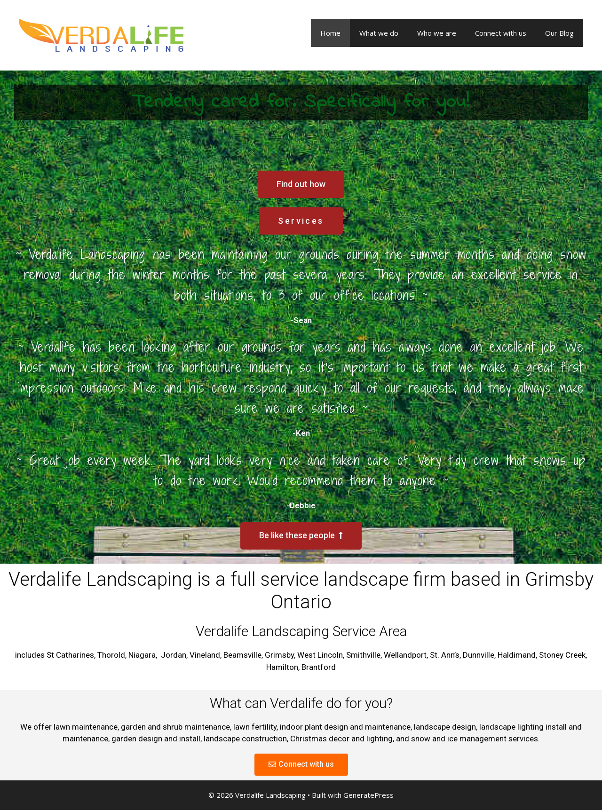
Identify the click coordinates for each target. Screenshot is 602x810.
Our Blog (559, 33)
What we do (378, 33)
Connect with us (500, 33)
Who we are (436, 33)
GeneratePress (368, 795)
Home (330, 33)
